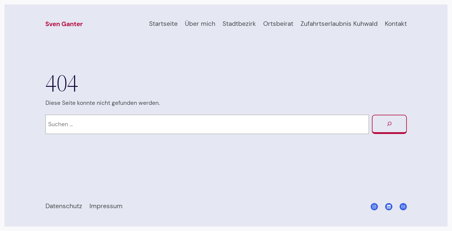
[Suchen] (389, 124)
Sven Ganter (64, 24)
